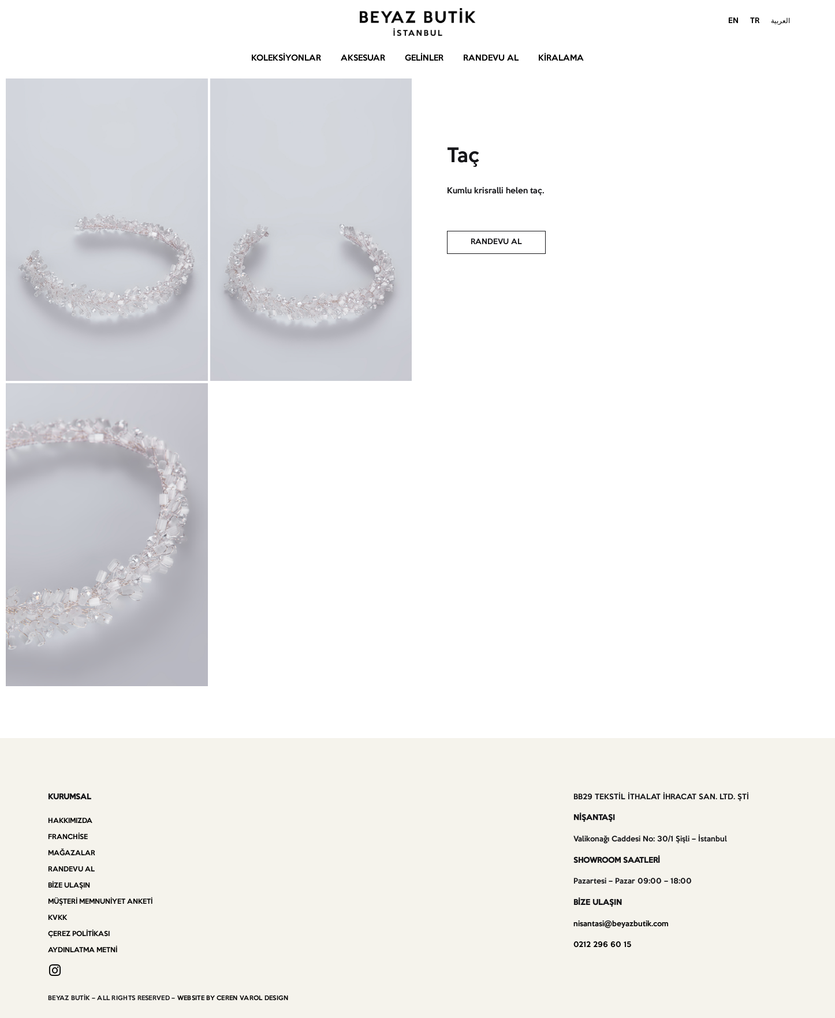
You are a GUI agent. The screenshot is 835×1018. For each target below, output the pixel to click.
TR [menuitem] (754, 21)
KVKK (57, 918)
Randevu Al (491, 58)
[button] (496, 242)
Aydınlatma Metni (82, 950)
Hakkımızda (70, 821)
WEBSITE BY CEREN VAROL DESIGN (233, 998)
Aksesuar (363, 58)
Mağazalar (71, 853)
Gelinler (424, 58)
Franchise (68, 837)
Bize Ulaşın (69, 885)
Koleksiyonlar (286, 58)
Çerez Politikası (79, 934)
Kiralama (561, 58)
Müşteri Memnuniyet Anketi (100, 901)
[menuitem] (733, 22)
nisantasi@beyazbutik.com (621, 924)
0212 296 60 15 (602, 945)
